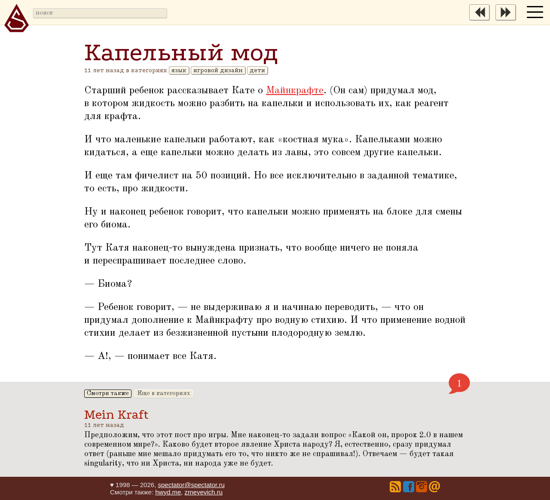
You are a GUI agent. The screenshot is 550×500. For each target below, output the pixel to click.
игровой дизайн (218, 70)
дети (257, 70)
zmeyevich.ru (204, 492)
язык (178, 70)
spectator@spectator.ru (191, 484)
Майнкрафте (295, 91)
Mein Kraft (116, 414)
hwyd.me (168, 492)
